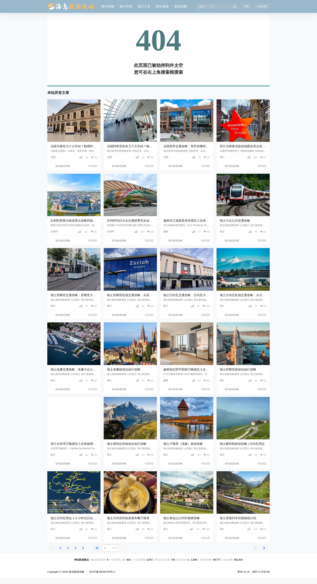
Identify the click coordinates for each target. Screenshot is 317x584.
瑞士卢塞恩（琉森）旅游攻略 (183, 443)
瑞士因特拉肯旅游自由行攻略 (126, 443)
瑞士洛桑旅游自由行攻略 (123, 369)
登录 (246, 6)
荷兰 (222, 157)
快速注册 (262, 6)
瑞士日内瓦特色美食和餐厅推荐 (128, 518)
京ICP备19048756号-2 (102, 571)
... (90, 548)
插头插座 (162, 6)
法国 (53, 157)
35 (96, 548)
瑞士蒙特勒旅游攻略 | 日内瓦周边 (242, 443)
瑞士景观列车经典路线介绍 (238, 518)
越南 (165, 231)
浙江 (53, 454)
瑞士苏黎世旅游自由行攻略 (238, 369)
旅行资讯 (125, 6)
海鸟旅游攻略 (76, 571)
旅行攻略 (107, 6)
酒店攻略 (180, 6)
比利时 (54, 231)
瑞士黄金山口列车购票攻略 (181, 518)
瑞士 (222, 231)
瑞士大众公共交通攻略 (235, 220)
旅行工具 (144, 6)
